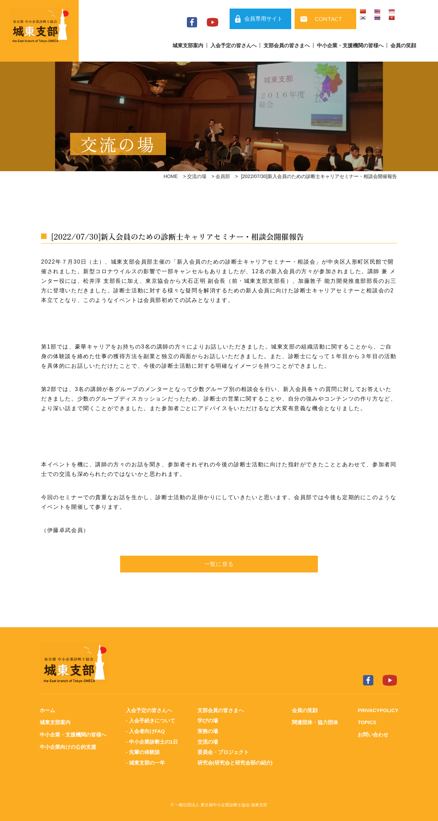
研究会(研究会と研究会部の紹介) (234, 762)
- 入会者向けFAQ (145, 731)
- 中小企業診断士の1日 (152, 741)
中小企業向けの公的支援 (68, 746)
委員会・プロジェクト (222, 751)
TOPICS (366, 722)
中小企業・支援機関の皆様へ (350, 45)
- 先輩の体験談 (142, 751)
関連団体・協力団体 (315, 722)
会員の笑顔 (403, 45)
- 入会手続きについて (150, 720)
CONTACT (328, 18)
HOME (171, 176)
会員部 (223, 176)
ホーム (47, 710)
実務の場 (207, 731)
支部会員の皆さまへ (286, 45)
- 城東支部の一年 (145, 762)
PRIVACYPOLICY (377, 710)
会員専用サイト (263, 19)
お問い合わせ (372, 734)
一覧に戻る (219, 564)
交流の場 (196, 176)
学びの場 (207, 720)
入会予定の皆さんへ (233, 45)
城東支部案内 (187, 45)
